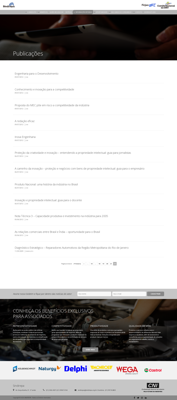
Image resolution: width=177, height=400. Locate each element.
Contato (138, 12)
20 (107, 264)
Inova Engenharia (25, 137)
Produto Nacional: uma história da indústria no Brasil (46, 184)
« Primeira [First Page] (77, 264)
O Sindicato (31, 12)
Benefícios (44, 12)
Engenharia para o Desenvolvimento (36, 73)
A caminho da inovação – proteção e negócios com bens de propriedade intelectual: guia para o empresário (79, 168)
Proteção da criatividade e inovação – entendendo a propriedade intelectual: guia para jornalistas (73, 153)
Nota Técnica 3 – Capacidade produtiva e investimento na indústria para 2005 (61, 216)
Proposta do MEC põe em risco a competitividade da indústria (52, 105)
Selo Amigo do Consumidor (121, 12)
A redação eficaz (25, 121)
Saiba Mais (90, 350)
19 (103, 264)
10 (91, 264)
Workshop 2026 (149, 12)
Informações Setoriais (84, 12)
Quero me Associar (56, 12)
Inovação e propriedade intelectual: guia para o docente (48, 200)
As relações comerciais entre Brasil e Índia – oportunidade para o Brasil (57, 232)
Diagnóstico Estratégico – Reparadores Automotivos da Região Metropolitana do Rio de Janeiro (72, 247)
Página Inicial (23, 12)
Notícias (69, 12)
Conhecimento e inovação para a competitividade (44, 89)
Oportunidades (101, 12)
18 (99, 264)
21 (111, 264)
